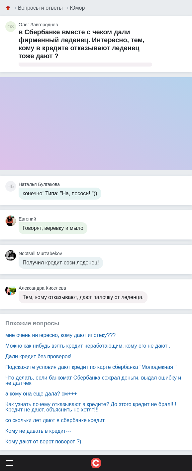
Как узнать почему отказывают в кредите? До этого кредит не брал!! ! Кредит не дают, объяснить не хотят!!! (90, 406)
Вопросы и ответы (40, 8)
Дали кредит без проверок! (38, 356)
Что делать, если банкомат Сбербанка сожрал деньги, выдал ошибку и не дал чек (93, 380)
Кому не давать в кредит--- (38, 431)
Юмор (77, 8)
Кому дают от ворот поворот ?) (43, 441)
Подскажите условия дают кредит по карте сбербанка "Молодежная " (90, 367)
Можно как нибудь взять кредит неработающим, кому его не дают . (87, 346)
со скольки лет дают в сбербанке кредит (55, 420)
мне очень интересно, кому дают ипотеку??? (60, 335)
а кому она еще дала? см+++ (41, 393)
